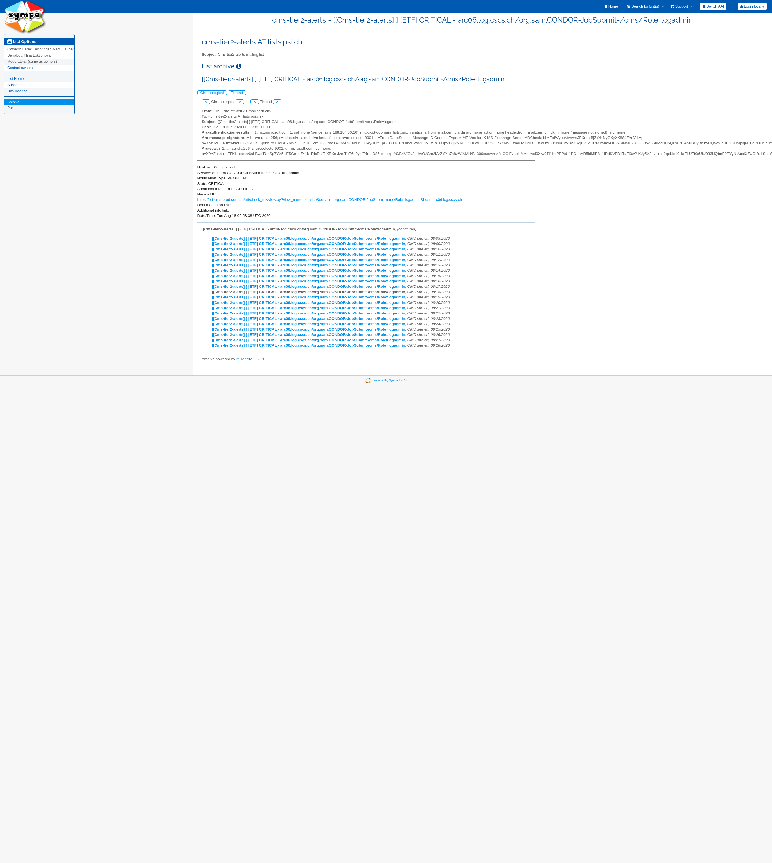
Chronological (212, 93)
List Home (15, 79)
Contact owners (20, 68)
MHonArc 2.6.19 (250, 359)
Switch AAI (713, 6)
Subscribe (15, 85)
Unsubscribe (17, 91)
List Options (21, 41)
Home (611, 6)
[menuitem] (611, 6)
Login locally (752, 6)
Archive (13, 102)
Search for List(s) (643, 6)
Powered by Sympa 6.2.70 (389, 380)
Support (679, 6)
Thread (237, 93)
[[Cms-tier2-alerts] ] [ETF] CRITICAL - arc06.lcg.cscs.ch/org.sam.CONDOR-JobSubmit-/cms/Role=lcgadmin (308, 238)
